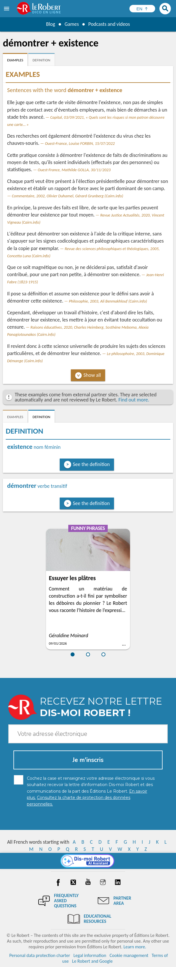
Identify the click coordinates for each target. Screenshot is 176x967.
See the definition (91, 464)
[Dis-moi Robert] (88, 861)
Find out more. (133, 400)
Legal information (89, 955)
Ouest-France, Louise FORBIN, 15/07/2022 (80, 143)
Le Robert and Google (92, 961)
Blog (50, 24)
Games (71, 24)
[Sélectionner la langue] (142, 8)
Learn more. (134, 947)
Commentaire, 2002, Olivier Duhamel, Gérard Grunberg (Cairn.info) (67, 195)
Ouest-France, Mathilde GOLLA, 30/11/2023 (74, 169)
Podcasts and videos (109, 24)
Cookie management (128, 955)
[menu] (7, 8)
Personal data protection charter (39, 955)
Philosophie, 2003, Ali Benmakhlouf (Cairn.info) (108, 301)
